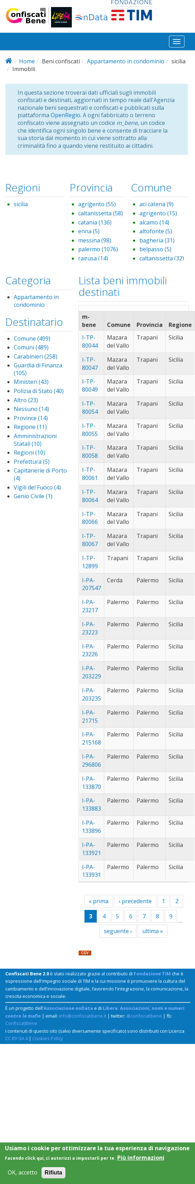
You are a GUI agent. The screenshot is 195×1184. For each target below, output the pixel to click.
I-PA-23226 (90, 650)
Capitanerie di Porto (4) (40, 474)
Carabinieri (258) (35, 356)
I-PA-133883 (91, 804)
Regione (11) (30, 427)
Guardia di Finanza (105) (38, 369)
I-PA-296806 (91, 760)
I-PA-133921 (91, 849)
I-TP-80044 (90, 341)
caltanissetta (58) (100, 213)
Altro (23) (26, 400)
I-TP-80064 (90, 496)
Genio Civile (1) (33, 496)
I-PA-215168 (91, 738)
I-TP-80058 (90, 452)
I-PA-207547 (91, 584)
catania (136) (95, 222)
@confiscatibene (144, 1016)
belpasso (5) (155, 249)
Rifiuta (53, 1176)
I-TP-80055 (90, 430)
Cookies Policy (47, 1038)
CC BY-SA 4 (16, 1038)
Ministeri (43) (31, 382)
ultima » (152, 931)
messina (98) (94, 240)
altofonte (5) (155, 231)
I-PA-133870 (91, 783)
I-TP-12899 (90, 562)
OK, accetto (22, 1176)
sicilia (21, 204)
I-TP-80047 (90, 364)
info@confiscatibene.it (82, 1016)
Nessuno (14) (31, 409)
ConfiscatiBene (21, 1023)
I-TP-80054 (90, 408)
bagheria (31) (157, 240)
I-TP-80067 (90, 540)
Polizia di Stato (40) (39, 391)
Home (27, 61)
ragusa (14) (93, 258)
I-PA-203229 (91, 672)
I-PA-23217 (90, 606)
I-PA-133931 (91, 871)
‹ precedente (135, 901)
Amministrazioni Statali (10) (35, 440)
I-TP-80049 (90, 385)
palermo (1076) (98, 249)
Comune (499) (32, 338)
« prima (98, 901)
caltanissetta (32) (161, 258)
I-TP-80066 (90, 518)
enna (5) (89, 231)
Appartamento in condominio (125, 61)
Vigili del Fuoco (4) (37, 487)
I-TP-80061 (90, 474)
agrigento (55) (97, 204)
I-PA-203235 (91, 694)
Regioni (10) (29, 452)
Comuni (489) (31, 347)
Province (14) (31, 418)
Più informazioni (140, 1161)
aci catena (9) (156, 204)
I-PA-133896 (91, 827)
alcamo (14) (154, 222)
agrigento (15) (158, 213)
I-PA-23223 (90, 628)
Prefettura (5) (32, 462)
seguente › (118, 931)
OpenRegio (65, 115)
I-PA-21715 (90, 716)
